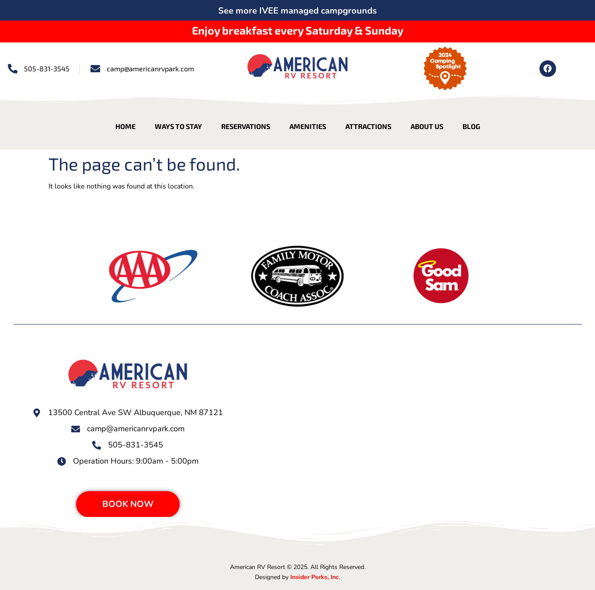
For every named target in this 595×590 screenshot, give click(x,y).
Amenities (307, 126)
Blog (471, 126)
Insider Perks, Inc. (315, 577)
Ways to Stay (178, 126)
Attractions (368, 126)
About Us (427, 126)
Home (125, 126)
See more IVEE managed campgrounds (297, 11)
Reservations (245, 126)
